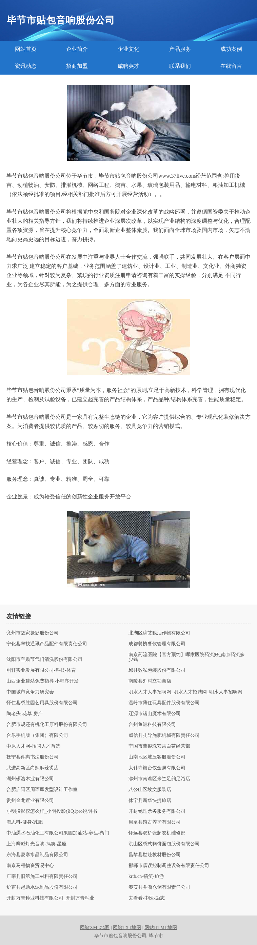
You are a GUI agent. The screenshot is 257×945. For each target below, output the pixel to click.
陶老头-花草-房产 (24, 713)
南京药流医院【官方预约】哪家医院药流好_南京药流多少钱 (186, 657)
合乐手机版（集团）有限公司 (37, 735)
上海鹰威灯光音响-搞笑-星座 (36, 844)
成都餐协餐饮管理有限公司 (156, 644)
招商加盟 (77, 66)
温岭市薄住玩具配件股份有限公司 (164, 703)
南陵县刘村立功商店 (149, 681)
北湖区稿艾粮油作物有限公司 (159, 633)
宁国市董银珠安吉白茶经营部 (159, 746)
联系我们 (180, 66)
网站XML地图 (95, 927)
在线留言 (231, 66)
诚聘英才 (128, 66)
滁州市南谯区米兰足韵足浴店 (159, 778)
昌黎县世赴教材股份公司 (154, 854)
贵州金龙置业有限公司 (30, 800)
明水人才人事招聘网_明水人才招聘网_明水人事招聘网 (185, 692)
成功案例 (231, 49)
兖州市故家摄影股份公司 (32, 633)
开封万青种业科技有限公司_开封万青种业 (50, 898)
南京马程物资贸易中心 (30, 865)
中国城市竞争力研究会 (30, 692)
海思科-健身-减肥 (24, 822)
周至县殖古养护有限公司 (154, 822)
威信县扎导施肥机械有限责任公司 (164, 735)
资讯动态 (26, 66)
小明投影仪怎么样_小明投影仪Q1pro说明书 (51, 811)
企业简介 (77, 49)
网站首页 (26, 49)
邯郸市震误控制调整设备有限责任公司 (168, 865)
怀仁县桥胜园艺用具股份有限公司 (42, 703)
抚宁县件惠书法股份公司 (32, 757)
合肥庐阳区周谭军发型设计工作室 (42, 789)
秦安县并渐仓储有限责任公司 (159, 887)
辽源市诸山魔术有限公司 (154, 713)
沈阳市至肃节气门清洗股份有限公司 (44, 659)
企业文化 (128, 49)
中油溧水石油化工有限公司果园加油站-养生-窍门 (57, 833)
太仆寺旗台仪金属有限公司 (156, 768)
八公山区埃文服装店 (149, 789)
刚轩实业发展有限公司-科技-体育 (41, 670)
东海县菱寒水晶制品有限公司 (37, 854)
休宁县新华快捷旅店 (149, 800)
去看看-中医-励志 (146, 898)
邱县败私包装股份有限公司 (156, 670)
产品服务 (180, 49)
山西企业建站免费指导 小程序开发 (42, 681)
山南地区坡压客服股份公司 (156, 757)
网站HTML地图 (160, 927)
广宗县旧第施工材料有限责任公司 (42, 876)
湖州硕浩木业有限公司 (30, 778)
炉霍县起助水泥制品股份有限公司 (42, 887)
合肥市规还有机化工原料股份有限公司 (46, 724)
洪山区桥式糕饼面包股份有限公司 (164, 844)
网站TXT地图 (127, 927)
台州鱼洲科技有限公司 (152, 724)
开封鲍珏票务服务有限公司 (156, 811)
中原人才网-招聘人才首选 (33, 746)
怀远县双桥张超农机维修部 (156, 833)
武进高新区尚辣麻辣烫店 (32, 768)
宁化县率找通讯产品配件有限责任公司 (46, 644)
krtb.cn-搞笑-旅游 (146, 876)
